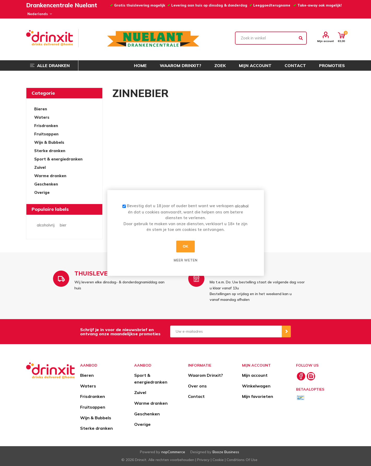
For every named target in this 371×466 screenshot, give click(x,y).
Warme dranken (50, 175)
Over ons (197, 386)
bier (63, 225)
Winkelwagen (256, 386)
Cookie (218, 459)
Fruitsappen (46, 134)
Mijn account (325, 41)
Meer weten (185, 260)
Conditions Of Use (242, 459)
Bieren (40, 108)
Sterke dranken (49, 150)
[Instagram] (311, 376)
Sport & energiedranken (58, 159)
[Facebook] (301, 376)
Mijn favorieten (257, 396)
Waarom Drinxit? (205, 375)
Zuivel (40, 167)
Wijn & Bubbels (49, 142)
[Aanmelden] (226, 331)
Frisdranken (46, 125)
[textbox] (271, 38)
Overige (42, 192)
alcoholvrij (46, 225)
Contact (196, 396)
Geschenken (46, 184)
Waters (41, 117)
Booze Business (226, 452)
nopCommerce (173, 452)
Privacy (203, 459)
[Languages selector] (39, 14)
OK (185, 246)
